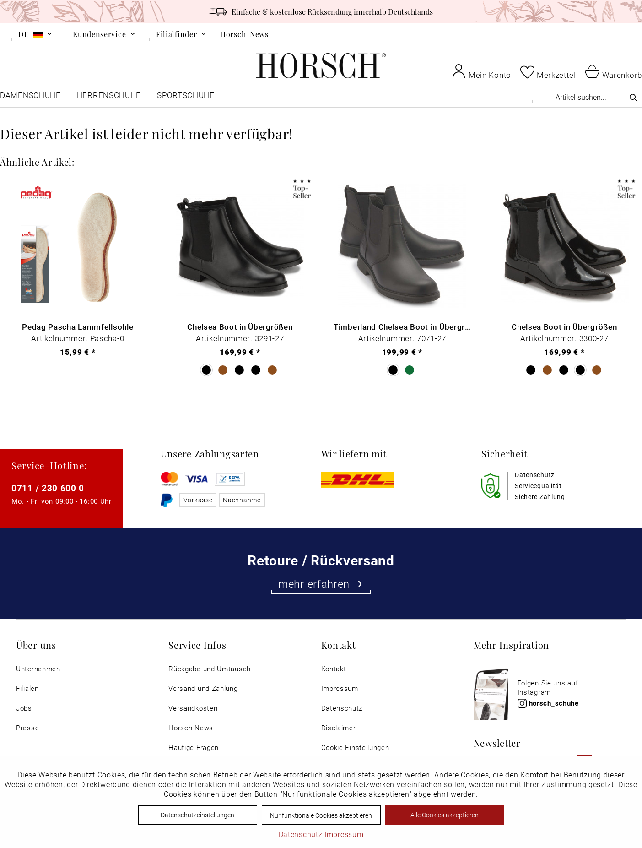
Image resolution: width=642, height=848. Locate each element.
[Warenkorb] (613, 71)
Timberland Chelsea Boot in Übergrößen (402, 326)
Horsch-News (244, 34)
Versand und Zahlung (202, 688)
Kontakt (333, 668)
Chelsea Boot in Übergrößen (239, 326)
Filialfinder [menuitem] (176, 34)
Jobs (24, 708)
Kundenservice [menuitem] (99, 34)
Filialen (27, 688)
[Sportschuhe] (186, 97)
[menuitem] (35, 35)
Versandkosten (192, 708)
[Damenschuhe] (30, 97)
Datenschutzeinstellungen (197, 814)
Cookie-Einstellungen (355, 747)
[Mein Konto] (481, 71)
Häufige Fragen (193, 747)
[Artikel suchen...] (587, 96)
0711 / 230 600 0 (47, 488)
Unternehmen (38, 668)
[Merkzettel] (548, 71)
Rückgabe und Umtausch (209, 668)
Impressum (339, 688)
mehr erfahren (321, 583)
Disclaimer (338, 727)
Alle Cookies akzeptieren (444, 814)
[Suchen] (633, 97)
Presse (27, 727)
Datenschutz (342, 708)
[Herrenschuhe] (109, 97)
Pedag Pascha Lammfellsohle (77, 326)
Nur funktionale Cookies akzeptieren (321, 815)
